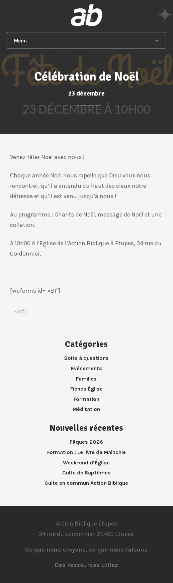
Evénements (86, 368)
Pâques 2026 (86, 442)
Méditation (86, 409)
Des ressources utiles (86, 565)
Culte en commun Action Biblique (86, 483)
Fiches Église (86, 389)
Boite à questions (86, 358)
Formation (86, 399)
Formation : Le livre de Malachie (86, 452)
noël (20, 312)
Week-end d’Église (86, 462)
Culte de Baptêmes (86, 472)
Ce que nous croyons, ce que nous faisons (86, 549)
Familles (86, 379)
